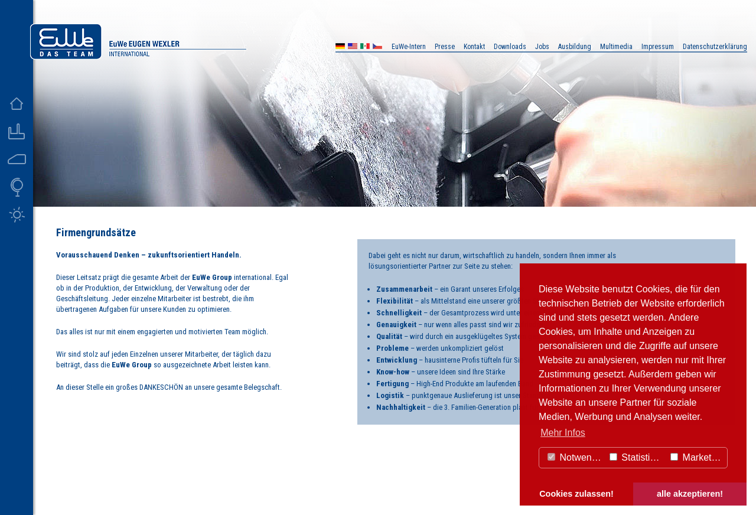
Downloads (510, 47)
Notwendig (576, 457)
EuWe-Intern (409, 47)
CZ (377, 47)
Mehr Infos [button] (562, 433)
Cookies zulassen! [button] (576, 493)
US (352, 47)
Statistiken (637, 457)
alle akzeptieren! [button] (690, 493)
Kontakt (474, 47)
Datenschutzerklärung (715, 47)
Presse (445, 47)
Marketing (697, 457)
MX (365, 47)
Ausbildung (574, 47)
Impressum (657, 47)
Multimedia (616, 47)
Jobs (542, 47)
